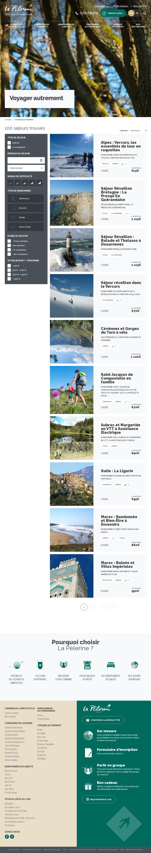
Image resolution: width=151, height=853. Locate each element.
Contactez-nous (12, 814)
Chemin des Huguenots (14, 742)
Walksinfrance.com (98, 799)
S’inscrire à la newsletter (103, 720)
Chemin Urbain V (11, 735)
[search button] (144, 13)
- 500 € (15, 266)
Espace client (112, 13)
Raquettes (41, 755)
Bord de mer (42, 748)
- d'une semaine (20, 241)
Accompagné (18, 147)
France (7, 774)
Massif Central (11, 771)
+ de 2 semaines (20, 254)
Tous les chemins (12, 713)
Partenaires (10, 825)
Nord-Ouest (10, 782)
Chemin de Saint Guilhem (15, 731)
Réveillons (41, 758)
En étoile (41, 751)
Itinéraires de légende (41, 25)
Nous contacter (139, 6)
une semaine (18, 245)
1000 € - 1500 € (19, 274)
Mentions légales (52, 850)
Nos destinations (138, 25)
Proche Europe (11, 792)
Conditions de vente (31, 850)
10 (112, 607)
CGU (65, 850)
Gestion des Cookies (108, 850)
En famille (41, 733)
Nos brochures (122, 6)
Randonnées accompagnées (93, 25)
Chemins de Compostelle (16, 25)
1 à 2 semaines (19, 250)
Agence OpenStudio (134, 850)
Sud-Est (8, 785)
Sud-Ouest (9, 789)
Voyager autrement (118, 25)
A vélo (39, 730)
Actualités (9, 803)
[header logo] (18, 8)
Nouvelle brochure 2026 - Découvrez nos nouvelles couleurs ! (20, 819)
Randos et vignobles (45, 744)
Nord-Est (9, 778)
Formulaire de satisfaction (16, 811)
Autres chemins (11, 760)
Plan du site (13, 850)
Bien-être (41, 737)
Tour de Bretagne (12, 745)
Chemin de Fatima (12, 756)
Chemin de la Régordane (15, 738)
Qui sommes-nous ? (102, 6)
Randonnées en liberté (66, 25)
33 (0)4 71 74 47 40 (86, 13)
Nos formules (10, 716)
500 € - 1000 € (19, 270)
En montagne (42, 740)
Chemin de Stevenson (13, 727)
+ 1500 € (16, 279)
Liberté (15, 143)
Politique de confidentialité (83, 850)
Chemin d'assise (11, 753)
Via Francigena (11, 749)
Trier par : (124, 130)
